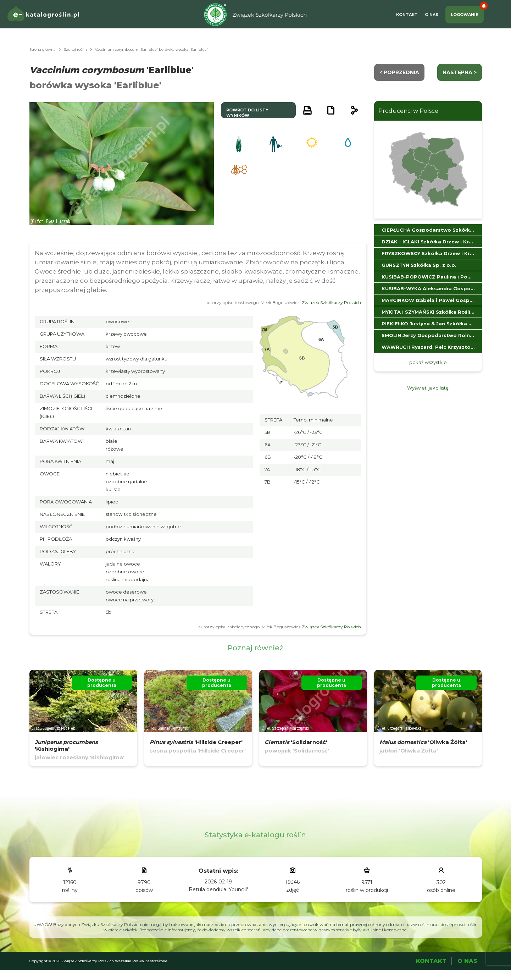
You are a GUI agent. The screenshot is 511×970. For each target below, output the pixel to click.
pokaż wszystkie (428, 362)
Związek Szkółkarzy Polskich (331, 302)
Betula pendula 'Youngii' (218, 889)
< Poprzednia (399, 72)
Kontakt (407, 14)
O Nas (431, 14)
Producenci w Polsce (408, 111)
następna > (460, 72)
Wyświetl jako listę (428, 388)
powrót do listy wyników (247, 113)
